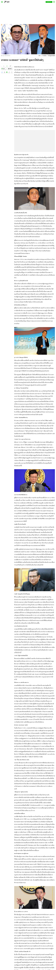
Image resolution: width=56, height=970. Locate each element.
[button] (2, 72)
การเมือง (44, 55)
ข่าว (39, 55)
